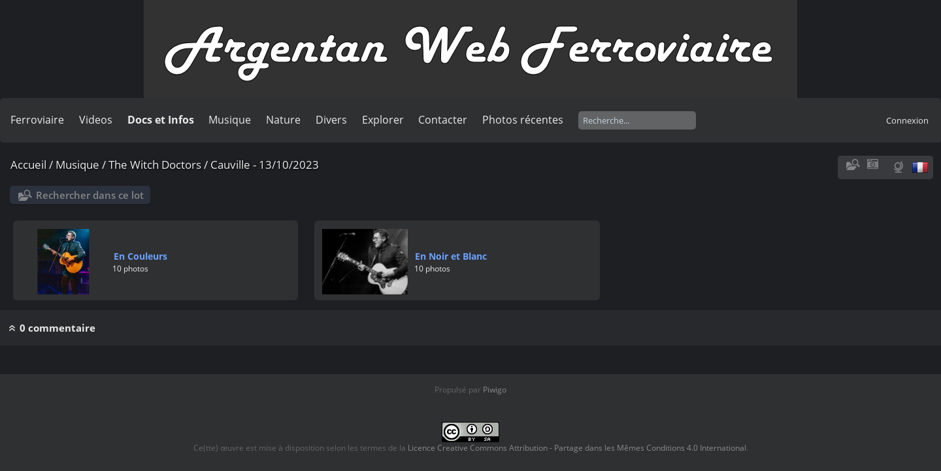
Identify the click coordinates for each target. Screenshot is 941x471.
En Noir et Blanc (451, 256)
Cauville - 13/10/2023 (264, 164)
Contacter (442, 120)
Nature (283, 120)
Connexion (907, 120)
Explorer (383, 120)
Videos (95, 120)
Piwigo (494, 389)
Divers (331, 120)
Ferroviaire (37, 120)
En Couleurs (140, 256)
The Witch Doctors (154, 164)
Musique (229, 120)
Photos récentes (522, 120)
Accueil (28, 164)
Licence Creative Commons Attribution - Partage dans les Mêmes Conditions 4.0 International (577, 447)
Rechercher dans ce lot (90, 194)
